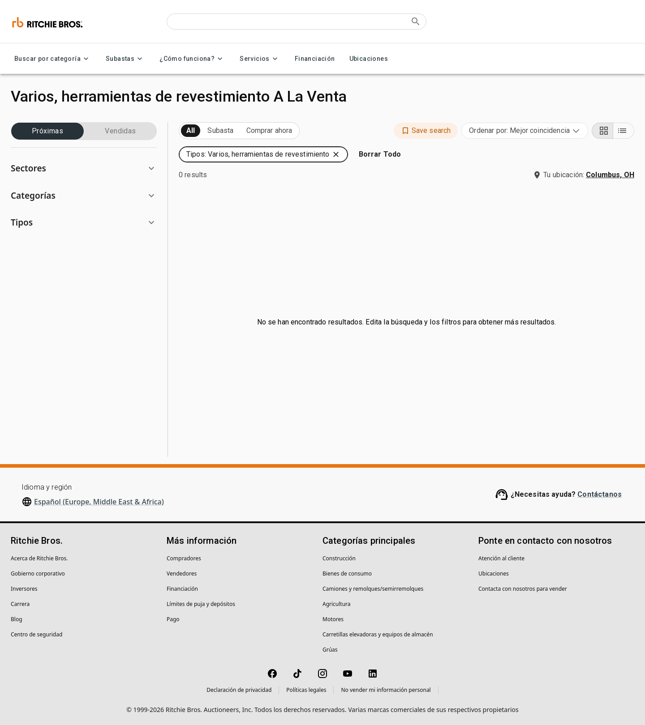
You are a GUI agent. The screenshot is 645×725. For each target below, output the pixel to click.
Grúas (330, 649)
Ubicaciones (368, 59)
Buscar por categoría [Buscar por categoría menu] (53, 59)
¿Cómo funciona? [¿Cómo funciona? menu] (192, 59)
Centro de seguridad (36, 634)
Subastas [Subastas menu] (125, 59)
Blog (16, 619)
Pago (173, 619)
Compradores (184, 558)
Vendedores (182, 573)
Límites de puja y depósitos (201, 604)
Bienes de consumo (347, 573)
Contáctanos (599, 494)
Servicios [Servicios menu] (260, 59)
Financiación (315, 59)
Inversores (24, 589)
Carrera (20, 604)
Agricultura (336, 604)
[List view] (623, 131)
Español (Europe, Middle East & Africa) (99, 502)
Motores (333, 619)
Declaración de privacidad (238, 690)
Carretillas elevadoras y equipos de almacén (377, 634)
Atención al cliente (501, 558)
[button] (84, 168)
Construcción (339, 558)
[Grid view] (602, 131)
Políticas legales (306, 690)
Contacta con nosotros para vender (522, 589)
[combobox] (524, 131)
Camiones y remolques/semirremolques (372, 589)
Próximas (47, 131)
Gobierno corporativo (38, 573)
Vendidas (120, 131)
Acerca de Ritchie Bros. (39, 558)
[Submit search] (415, 21)
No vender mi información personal (385, 690)
